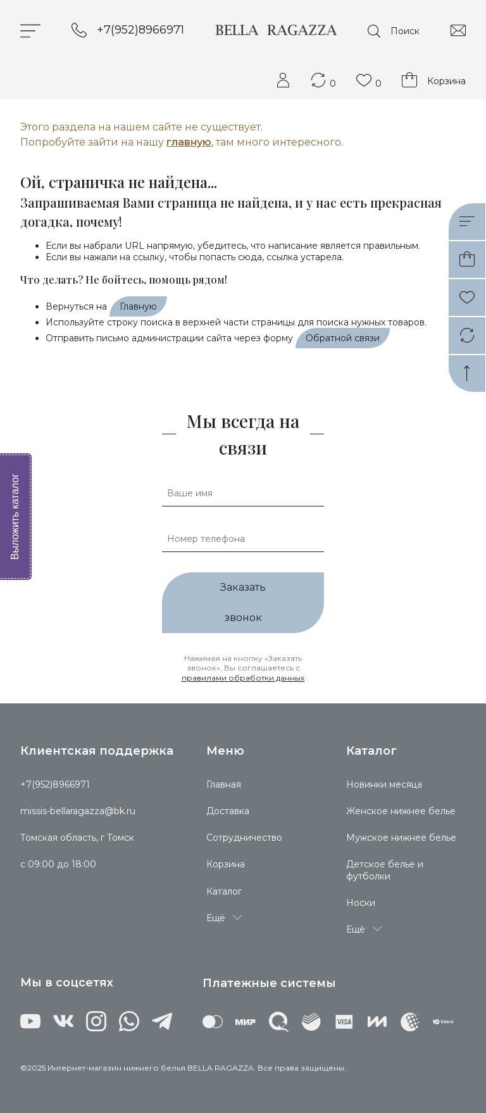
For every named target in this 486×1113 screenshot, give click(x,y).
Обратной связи (343, 338)
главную (188, 142)
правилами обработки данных (243, 677)
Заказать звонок (243, 602)
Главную (138, 306)
